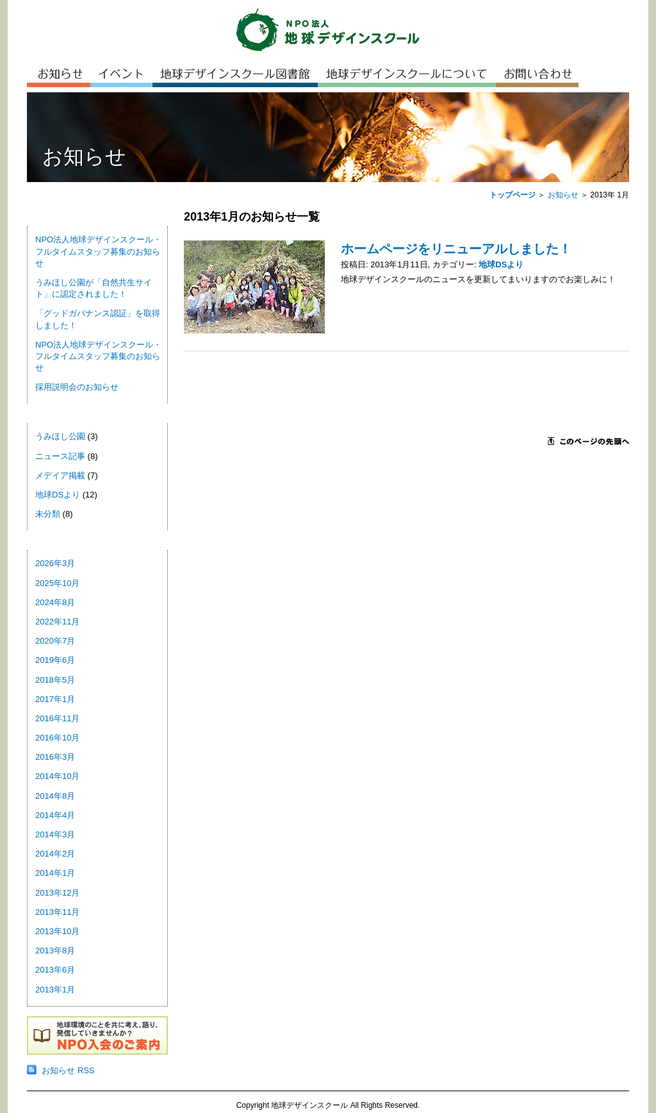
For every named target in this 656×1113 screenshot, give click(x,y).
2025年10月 (57, 583)
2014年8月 (55, 796)
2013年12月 (57, 893)
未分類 (47, 514)
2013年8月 (55, 950)
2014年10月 (57, 776)
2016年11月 (57, 718)
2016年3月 (55, 757)
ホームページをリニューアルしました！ (456, 249)
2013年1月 (55, 989)
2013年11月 (57, 912)
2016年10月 (57, 737)
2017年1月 (55, 699)
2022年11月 (57, 621)
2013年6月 (55, 970)
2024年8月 (55, 602)
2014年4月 (55, 815)
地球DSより (57, 494)
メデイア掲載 (60, 475)
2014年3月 (55, 834)
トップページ (512, 194)
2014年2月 (55, 853)
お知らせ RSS (68, 1070)
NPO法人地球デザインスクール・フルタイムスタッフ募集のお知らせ (98, 251)
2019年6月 (55, 660)
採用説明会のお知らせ (77, 387)
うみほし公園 (60, 436)
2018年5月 (55, 680)
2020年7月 (55, 641)
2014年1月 (55, 873)
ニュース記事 (60, 456)
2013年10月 (57, 931)
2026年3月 (55, 563)
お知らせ (563, 194)
